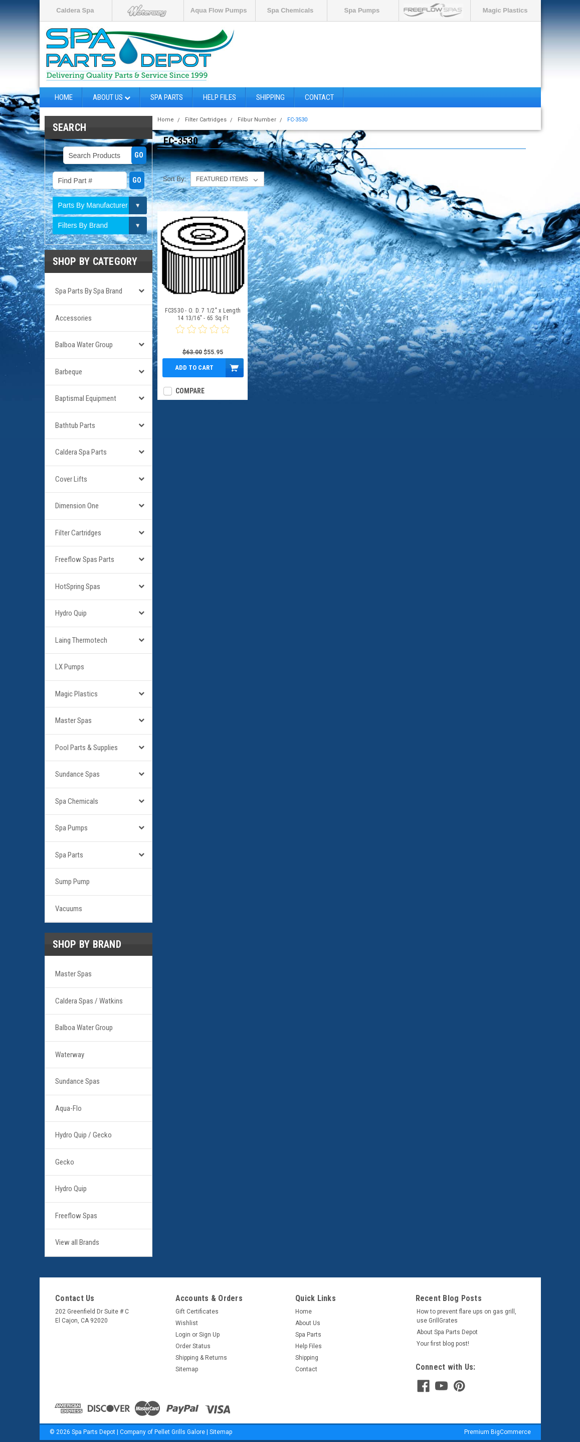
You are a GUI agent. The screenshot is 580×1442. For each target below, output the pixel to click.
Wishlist (186, 1323)
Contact (319, 97)
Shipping (270, 97)
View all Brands (77, 1242)
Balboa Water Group (84, 344)
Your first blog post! (443, 1343)
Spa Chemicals (290, 10)
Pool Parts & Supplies (86, 747)
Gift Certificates (197, 1311)
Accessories (73, 318)
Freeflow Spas (76, 1215)
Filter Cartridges (78, 532)
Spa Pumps (361, 10)
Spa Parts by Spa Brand (88, 291)
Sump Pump (72, 881)
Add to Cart (194, 367)
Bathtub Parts (75, 425)
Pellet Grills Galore (179, 1431)
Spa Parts (166, 97)
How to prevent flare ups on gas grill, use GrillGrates (466, 1316)
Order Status (193, 1346)
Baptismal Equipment (85, 398)
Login (182, 1334)
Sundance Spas (77, 774)
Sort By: (174, 179)
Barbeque (68, 371)
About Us (111, 97)
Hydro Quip (71, 613)
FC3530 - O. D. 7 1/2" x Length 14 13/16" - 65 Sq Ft (203, 314)
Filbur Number (257, 119)
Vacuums (68, 908)
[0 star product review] (202, 335)
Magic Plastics (505, 10)
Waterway (69, 1054)
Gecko (64, 1162)
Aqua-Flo (68, 1108)
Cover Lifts (71, 479)
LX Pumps (69, 666)
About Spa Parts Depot (447, 1332)
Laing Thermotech (81, 640)
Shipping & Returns (201, 1357)
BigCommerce (511, 1431)
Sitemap (186, 1369)
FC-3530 (297, 119)
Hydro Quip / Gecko (83, 1134)
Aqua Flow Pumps (218, 10)
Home (64, 97)
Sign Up (209, 1334)
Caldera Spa (75, 10)
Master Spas (73, 720)
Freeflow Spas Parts (84, 559)
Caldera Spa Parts (81, 452)
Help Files (219, 97)
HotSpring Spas (77, 586)
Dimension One (77, 505)
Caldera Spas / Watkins (89, 1000)
